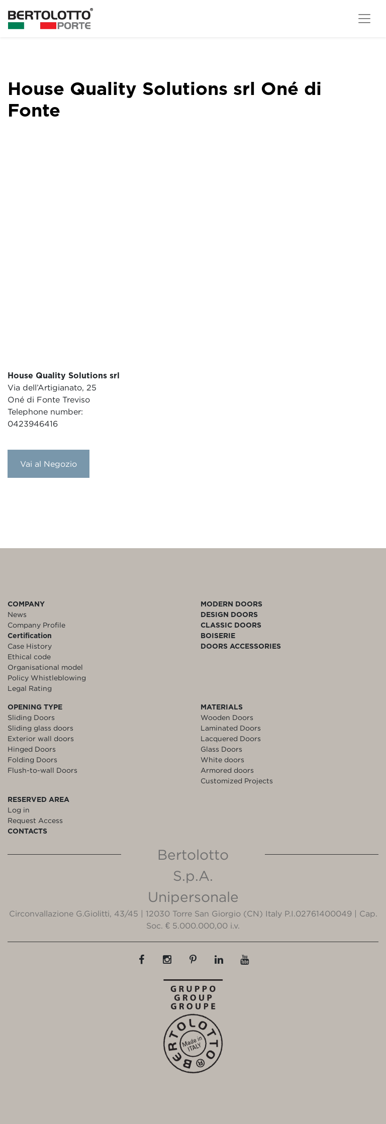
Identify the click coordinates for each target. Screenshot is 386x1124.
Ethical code (29, 656)
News (17, 614)
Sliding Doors (31, 717)
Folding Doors (32, 759)
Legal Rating (30, 688)
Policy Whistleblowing (47, 677)
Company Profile (36, 625)
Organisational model (45, 667)
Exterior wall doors (41, 738)
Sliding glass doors (40, 728)
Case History (30, 646)
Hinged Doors (32, 749)
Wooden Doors (227, 717)
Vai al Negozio (48, 463)
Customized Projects (237, 780)
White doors (222, 759)
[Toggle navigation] (364, 18)
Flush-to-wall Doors (42, 770)
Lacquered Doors (231, 738)
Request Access (35, 820)
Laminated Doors (231, 728)
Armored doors (227, 770)
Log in (19, 809)
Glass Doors (221, 749)
